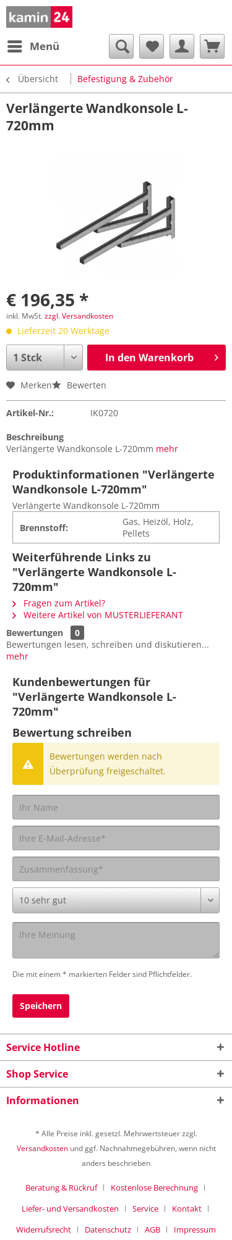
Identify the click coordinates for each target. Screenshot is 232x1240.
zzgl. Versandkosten (79, 316)
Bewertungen (34, 633)
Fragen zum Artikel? (58, 603)
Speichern (41, 1006)
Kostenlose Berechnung (154, 1187)
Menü (33, 44)
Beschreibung (35, 437)
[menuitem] (33, 46)
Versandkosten (42, 1148)
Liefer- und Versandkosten (70, 1208)
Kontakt (187, 1208)
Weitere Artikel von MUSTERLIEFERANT (97, 615)
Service (145, 1208)
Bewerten (79, 385)
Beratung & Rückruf (61, 1187)
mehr (167, 449)
